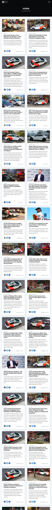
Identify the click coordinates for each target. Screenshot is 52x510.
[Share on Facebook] (9, 51)
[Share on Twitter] (7, 51)
